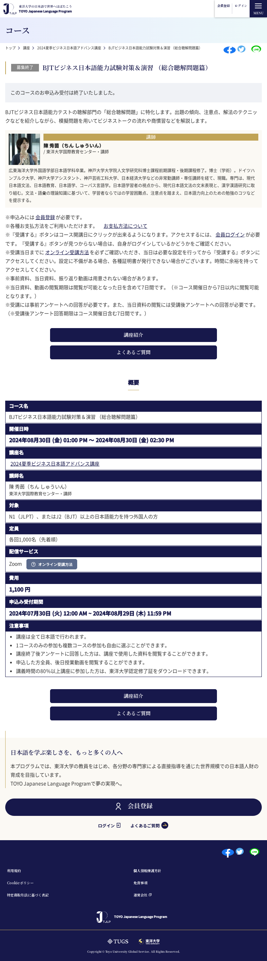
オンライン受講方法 (67, 252)
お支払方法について (125, 225)
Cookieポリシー (20, 882)
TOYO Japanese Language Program (45, 9)
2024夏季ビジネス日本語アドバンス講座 (69, 47)
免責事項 (140, 882)
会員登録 (223, 5)
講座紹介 (133, 334)
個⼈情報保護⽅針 (147, 870)
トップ (10, 47)
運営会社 (140, 894)
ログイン (241, 5)
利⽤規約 (14, 870)
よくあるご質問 (133, 352)
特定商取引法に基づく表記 (28, 894)
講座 (26, 47)
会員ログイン (230, 234)
